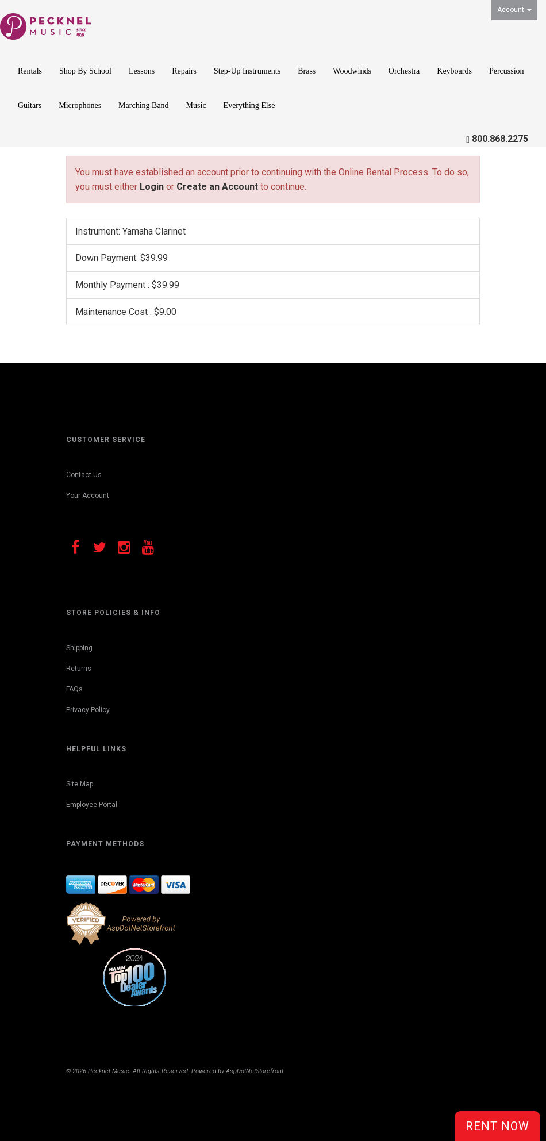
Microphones (80, 105)
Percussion (506, 71)
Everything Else (249, 105)
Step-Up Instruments (247, 71)
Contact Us (84, 475)
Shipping (79, 648)
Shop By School (85, 71)
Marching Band (143, 105)
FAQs (74, 689)
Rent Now (497, 1126)
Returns (78, 668)
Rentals (30, 71)
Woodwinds (352, 71)
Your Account (87, 495)
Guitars (29, 105)
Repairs (184, 71)
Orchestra (404, 71)
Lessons (142, 71)
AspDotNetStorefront (254, 1071)
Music (196, 105)
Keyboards (454, 71)
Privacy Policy (88, 710)
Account (514, 10)
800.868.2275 (500, 138)
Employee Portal (91, 805)
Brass (307, 71)
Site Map (79, 784)
